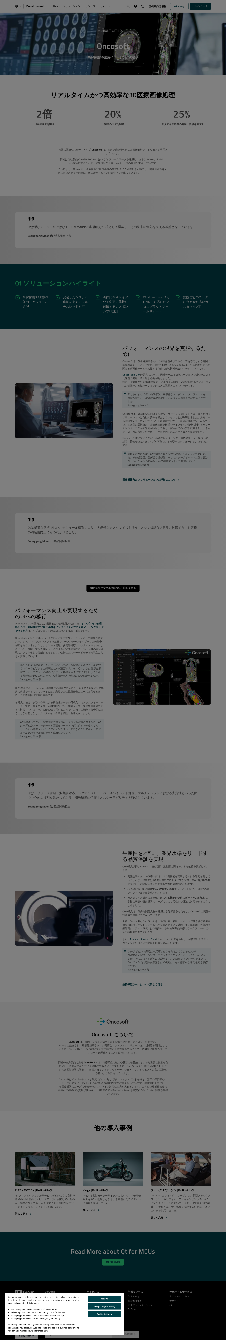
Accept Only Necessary (104, 1306)
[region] (64, 1314)
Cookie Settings (104, 1314)
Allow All (104, 1298)
